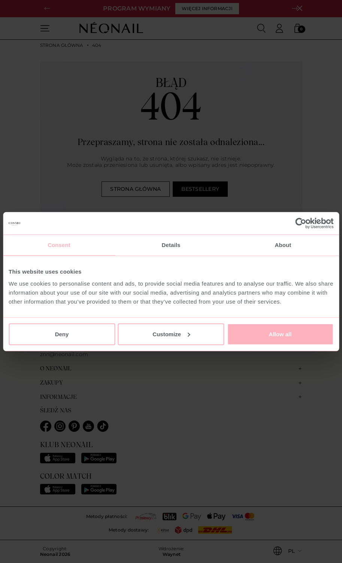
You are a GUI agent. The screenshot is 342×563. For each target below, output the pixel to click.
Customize (171, 334)
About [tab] (283, 245)
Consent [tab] (59, 245)
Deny (62, 334)
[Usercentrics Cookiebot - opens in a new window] (300, 223)
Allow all (280, 334)
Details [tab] (171, 245)
